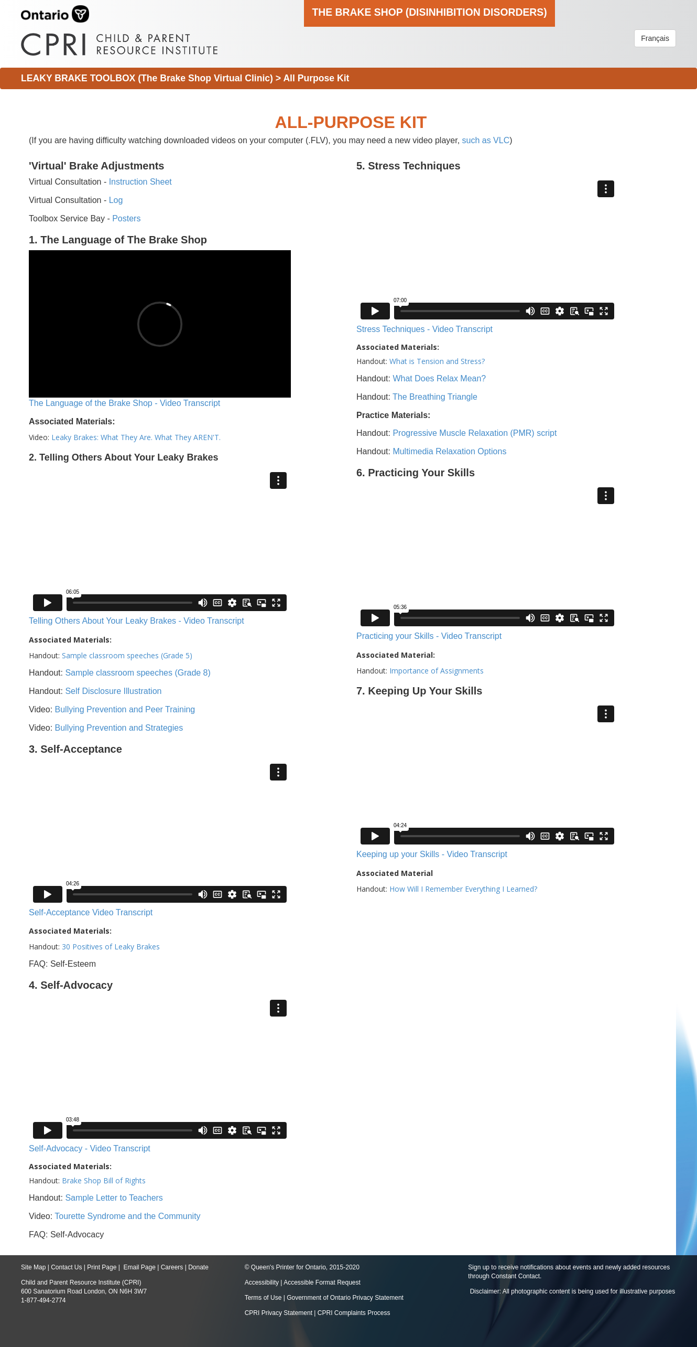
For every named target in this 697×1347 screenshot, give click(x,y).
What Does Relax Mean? (439, 378)
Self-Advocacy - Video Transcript (89, 1148)
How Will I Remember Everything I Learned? (463, 889)
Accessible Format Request (322, 1282)
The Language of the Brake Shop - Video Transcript (124, 403)
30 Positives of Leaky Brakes (111, 947)
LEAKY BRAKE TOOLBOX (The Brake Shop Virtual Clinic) (147, 78)
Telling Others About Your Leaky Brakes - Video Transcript (136, 620)
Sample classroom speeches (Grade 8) (137, 672)
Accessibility (263, 1282)
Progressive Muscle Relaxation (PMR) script (475, 433)
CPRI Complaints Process (354, 1313)
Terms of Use (263, 1297)
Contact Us (66, 1267)
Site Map (33, 1267)
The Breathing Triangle (435, 396)
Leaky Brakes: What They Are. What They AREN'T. (136, 437)
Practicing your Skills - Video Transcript (429, 636)
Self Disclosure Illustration (113, 691)
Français (655, 38)
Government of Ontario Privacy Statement (345, 1297)
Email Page (139, 1267)
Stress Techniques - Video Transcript (424, 329)
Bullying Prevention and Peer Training (125, 709)
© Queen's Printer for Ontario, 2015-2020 (302, 1267)
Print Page (101, 1267)
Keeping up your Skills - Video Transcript (431, 854)
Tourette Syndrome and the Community (127, 1216)
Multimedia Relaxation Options (449, 451)
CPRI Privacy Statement (278, 1313)
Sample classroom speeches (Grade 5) (127, 655)
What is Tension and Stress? (437, 361)
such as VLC (486, 140)
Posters (126, 218)
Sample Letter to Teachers (113, 1197)
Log (116, 200)
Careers (172, 1267)
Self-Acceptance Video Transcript (91, 912)
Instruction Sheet (140, 181)
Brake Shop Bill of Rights (104, 1180)
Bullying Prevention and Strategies (119, 727)
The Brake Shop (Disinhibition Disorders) (429, 12)
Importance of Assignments (436, 671)
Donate (198, 1267)
